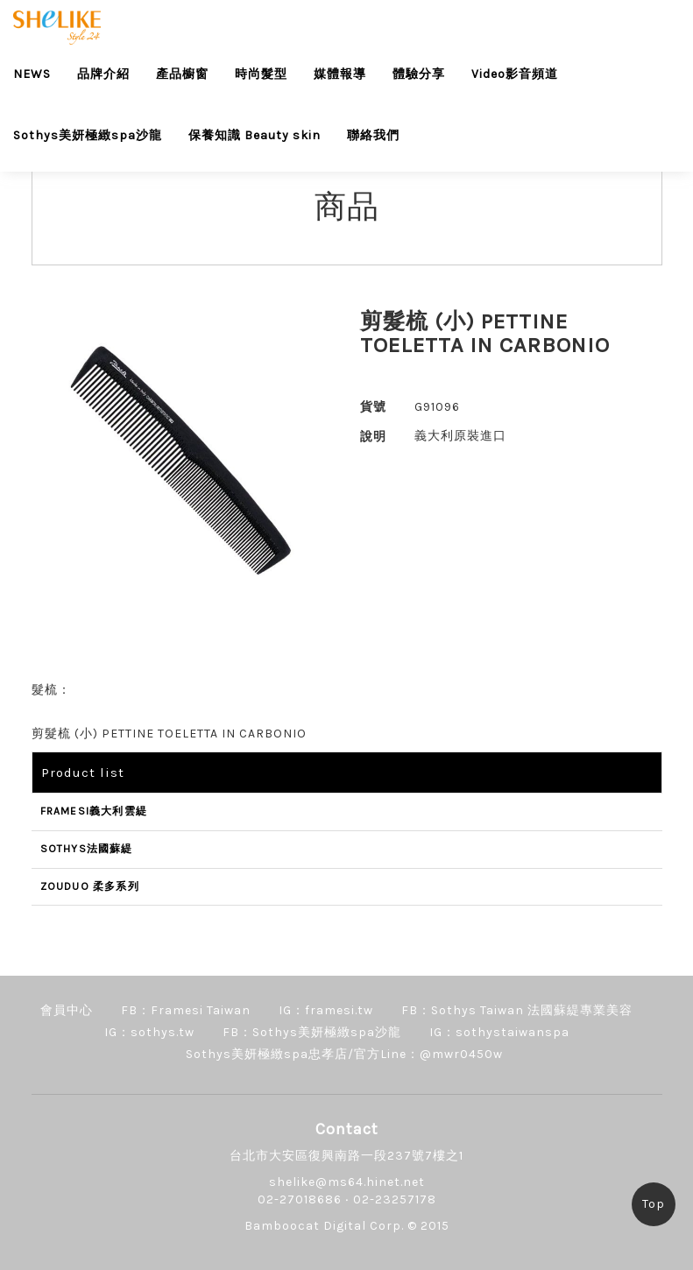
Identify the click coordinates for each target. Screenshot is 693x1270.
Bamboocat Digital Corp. (324, 1225)
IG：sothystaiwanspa (499, 1032)
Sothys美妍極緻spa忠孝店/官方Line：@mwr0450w (344, 1054)
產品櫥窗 (182, 74)
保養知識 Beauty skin (254, 135)
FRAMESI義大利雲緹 (93, 811)
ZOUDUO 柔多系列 (89, 886)
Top (653, 1203)
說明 (373, 436)
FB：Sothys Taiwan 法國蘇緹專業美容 (517, 1010)
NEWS (32, 74)
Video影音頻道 (514, 74)
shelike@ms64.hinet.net (347, 1182)
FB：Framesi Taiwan (186, 1010)
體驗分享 (418, 74)
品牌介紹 (103, 74)
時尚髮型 (261, 74)
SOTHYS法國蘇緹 (86, 849)
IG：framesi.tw (326, 1010)
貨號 (373, 406)
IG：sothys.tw (149, 1032)
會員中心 (66, 1010)
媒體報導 (340, 74)
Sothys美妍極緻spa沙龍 (87, 135)
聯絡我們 (373, 135)
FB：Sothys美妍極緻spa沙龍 (312, 1032)
